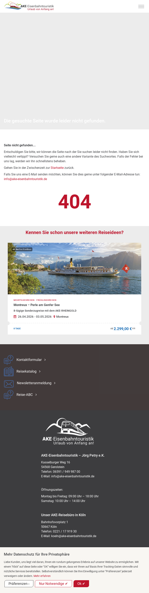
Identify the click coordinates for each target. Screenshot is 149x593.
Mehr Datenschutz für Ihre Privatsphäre (36, 554)
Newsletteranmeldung (34, 383)
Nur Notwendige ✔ (53, 584)
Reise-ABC (24, 395)
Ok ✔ (81, 584)
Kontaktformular (29, 360)
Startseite (57, 168)
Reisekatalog (26, 371)
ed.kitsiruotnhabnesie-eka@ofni (72, 476)
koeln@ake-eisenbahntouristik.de (73, 536)
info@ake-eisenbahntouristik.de (25, 179)
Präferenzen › (19, 584)
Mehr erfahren (42, 575)
